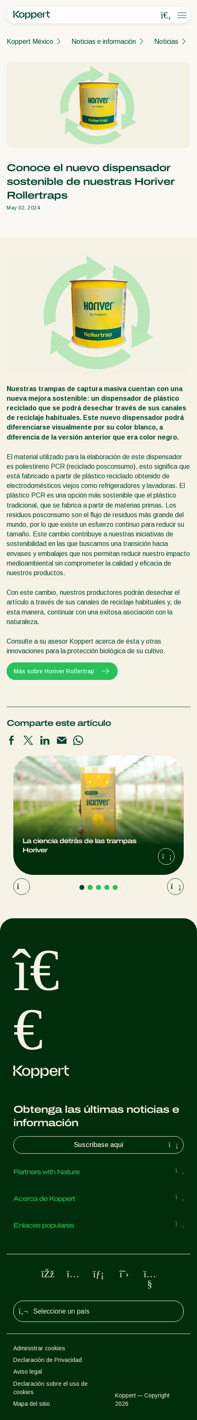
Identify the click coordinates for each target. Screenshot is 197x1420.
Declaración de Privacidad (47, 1360)
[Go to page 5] (115, 887)
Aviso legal (27, 1371)
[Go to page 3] (98, 887)
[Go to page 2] (90, 887)
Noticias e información (103, 41)
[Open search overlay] (166, 15)
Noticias (166, 41)
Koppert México (30, 41)
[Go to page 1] (81, 887)
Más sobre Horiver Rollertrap (62, 671)
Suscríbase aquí (127, 1145)
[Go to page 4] (106, 887)
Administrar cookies (39, 1348)
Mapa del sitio (31, 1403)
